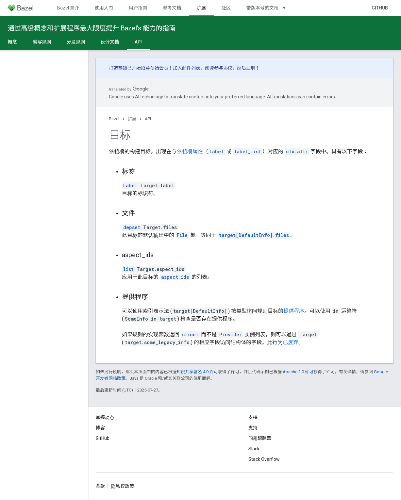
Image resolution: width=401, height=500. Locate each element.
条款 (100, 486)
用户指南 (138, 7)
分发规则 (76, 41)
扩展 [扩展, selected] (201, 7)
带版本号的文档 (262, 7)
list (128, 269)
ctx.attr (297, 151)
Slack (253, 448)
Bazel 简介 (68, 7)
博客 (100, 427)
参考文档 (172, 7)
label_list (247, 151)
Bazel (114, 118)
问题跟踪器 (259, 438)
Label (130, 185)
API (148, 118)
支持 (253, 427)
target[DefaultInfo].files (254, 235)
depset (131, 227)
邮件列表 (191, 68)
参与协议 (223, 68)
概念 (12, 41)
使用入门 (104, 7)
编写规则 (42, 41)
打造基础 (118, 68)
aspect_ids (175, 277)
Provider (230, 334)
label (216, 151)
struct (190, 334)
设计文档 (110, 41)
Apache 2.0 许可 (298, 371)
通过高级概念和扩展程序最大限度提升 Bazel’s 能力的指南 (91, 28)
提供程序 (293, 311)
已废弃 (290, 342)
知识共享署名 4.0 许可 (197, 371)
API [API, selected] (138, 41)
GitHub (380, 7)
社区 (226, 7)
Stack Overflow (264, 459)
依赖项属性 (190, 151)
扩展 (132, 118)
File (182, 235)
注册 (250, 68)
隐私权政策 (122, 486)
